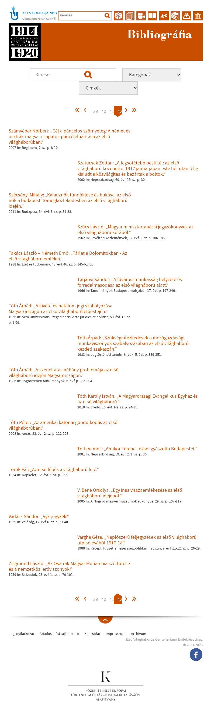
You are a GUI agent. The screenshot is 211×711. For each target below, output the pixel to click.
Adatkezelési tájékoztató (59, 633)
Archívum (138, 633)
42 (119, 111)
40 (103, 111)
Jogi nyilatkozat (21, 633)
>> (134, 111)
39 (95, 111)
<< (77, 111)
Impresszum (116, 633)
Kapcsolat (92, 633)
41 (111, 111)
